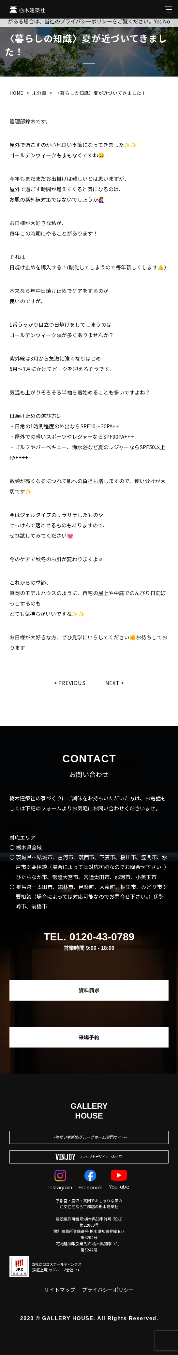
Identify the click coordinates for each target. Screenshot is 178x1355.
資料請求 (89, 990)
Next (112, 683)
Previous (71, 683)
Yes (158, 21)
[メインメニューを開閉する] (168, 9)
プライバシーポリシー (108, 1289)
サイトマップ (59, 1289)
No (166, 21)
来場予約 (89, 1037)
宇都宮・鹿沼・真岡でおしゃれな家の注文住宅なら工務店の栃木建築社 (89, 1203)
